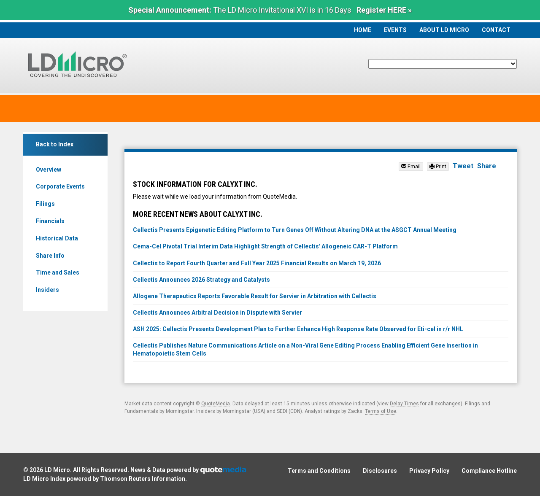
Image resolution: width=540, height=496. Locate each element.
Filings (45, 203)
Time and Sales (57, 272)
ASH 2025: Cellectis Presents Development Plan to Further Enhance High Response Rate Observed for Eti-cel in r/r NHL (298, 329)
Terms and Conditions (319, 470)
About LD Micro (444, 30)
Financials (50, 221)
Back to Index (54, 144)
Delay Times (404, 404)
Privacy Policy (429, 470)
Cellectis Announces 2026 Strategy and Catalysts (201, 279)
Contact (496, 30)
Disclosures (380, 470)
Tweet (463, 166)
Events (395, 30)
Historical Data (57, 238)
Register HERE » (384, 9)
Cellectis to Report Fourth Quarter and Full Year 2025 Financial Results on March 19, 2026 (257, 263)
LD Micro (57, 469)
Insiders (47, 289)
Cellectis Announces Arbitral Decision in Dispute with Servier (217, 312)
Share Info (50, 255)
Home (362, 30)
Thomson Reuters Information (142, 478)
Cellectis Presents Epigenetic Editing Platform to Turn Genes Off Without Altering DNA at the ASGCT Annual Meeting (294, 229)
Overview (48, 169)
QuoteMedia (215, 404)
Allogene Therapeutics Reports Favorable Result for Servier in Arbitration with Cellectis (254, 296)
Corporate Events (60, 186)
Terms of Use (380, 411)
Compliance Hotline (489, 470)
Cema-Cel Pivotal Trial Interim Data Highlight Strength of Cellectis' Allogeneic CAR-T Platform (265, 246)
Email (411, 167)
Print (437, 167)
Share (486, 166)
